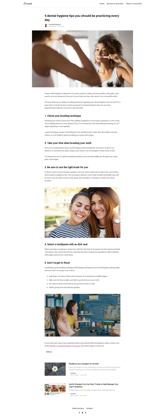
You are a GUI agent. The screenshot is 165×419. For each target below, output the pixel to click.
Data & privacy (78, 408)
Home (102, 4)
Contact (89, 408)
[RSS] (85, 413)
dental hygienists (64, 346)
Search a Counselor (134, 4)
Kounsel (77, 346)
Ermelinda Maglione (55, 24)
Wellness (49, 352)
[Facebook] (80, 413)
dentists (53, 346)
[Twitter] (83, 413)
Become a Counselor (115, 4)
